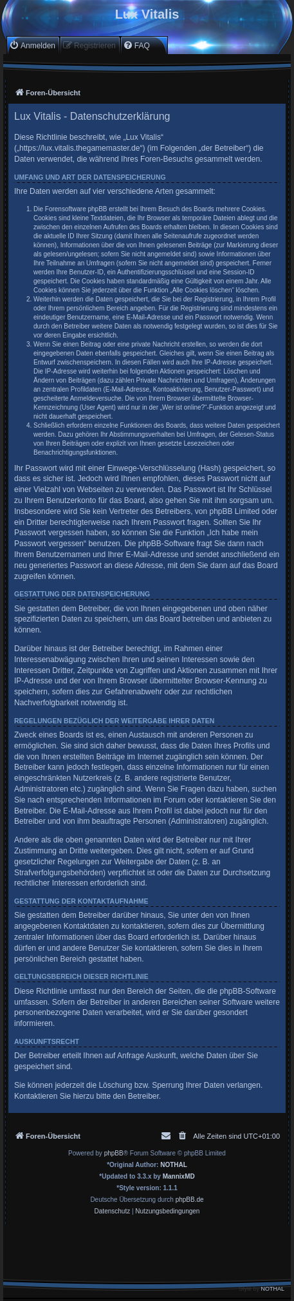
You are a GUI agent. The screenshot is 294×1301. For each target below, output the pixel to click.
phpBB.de (190, 1199)
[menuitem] (32, 45)
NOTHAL (173, 1164)
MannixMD (179, 1176)
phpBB (114, 1153)
